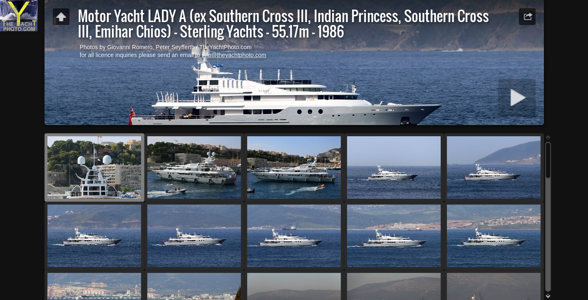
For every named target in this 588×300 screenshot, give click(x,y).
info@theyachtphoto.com (234, 55)
